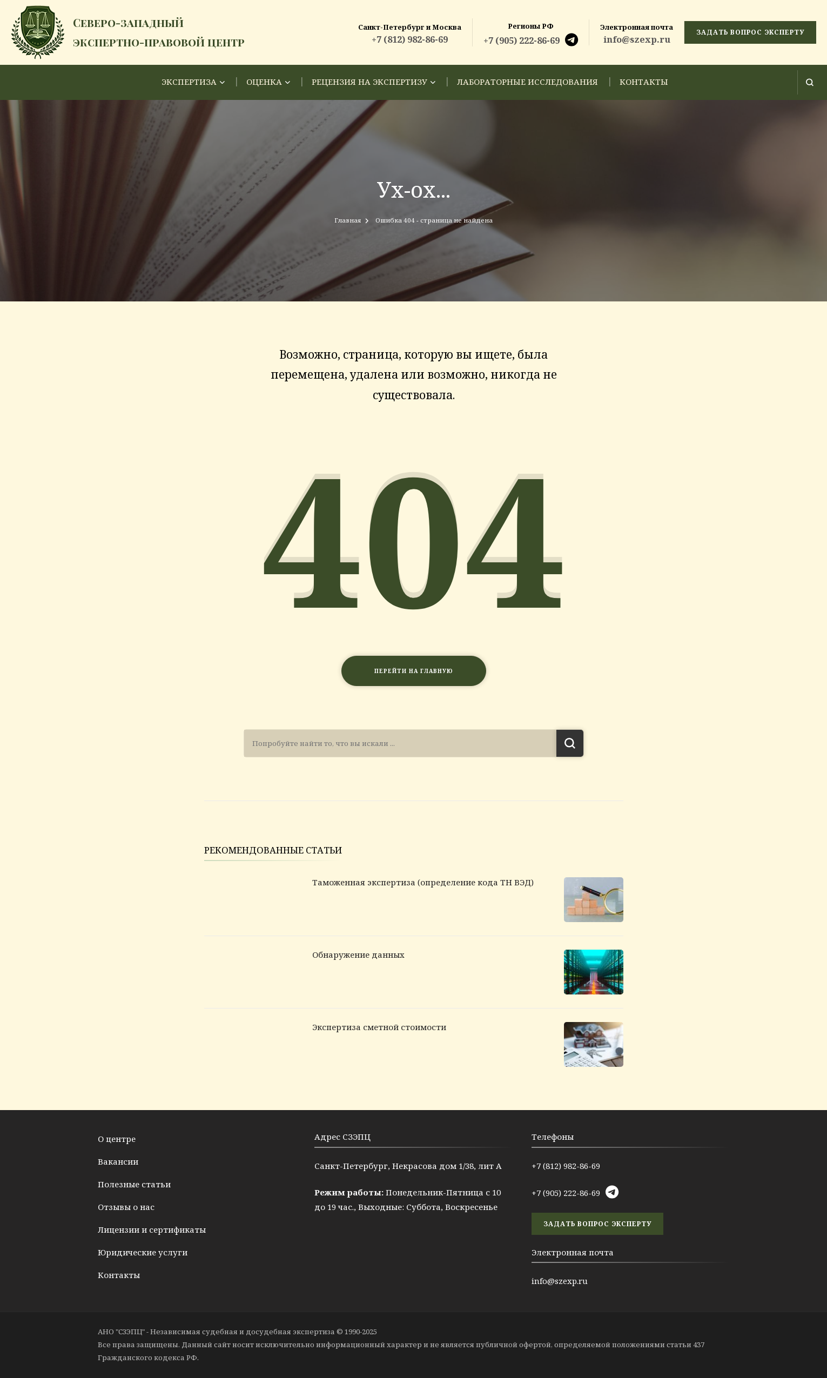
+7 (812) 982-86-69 (410, 39)
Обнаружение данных (358, 954)
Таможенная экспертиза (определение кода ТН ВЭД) (423, 882)
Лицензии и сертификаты (152, 1229)
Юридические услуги (142, 1252)
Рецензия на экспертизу (369, 81)
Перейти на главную (413, 671)
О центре (117, 1138)
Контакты (644, 81)
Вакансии (118, 1161)
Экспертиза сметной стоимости (379, 1026)
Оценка (264, 81)
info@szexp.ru (636, 39)
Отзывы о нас (126, 1206)
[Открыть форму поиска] (809, 82)
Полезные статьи (134, 1184)
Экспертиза (189, 81)
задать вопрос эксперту (750, 32)
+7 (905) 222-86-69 (521, 40)
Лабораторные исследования (527, 81)
